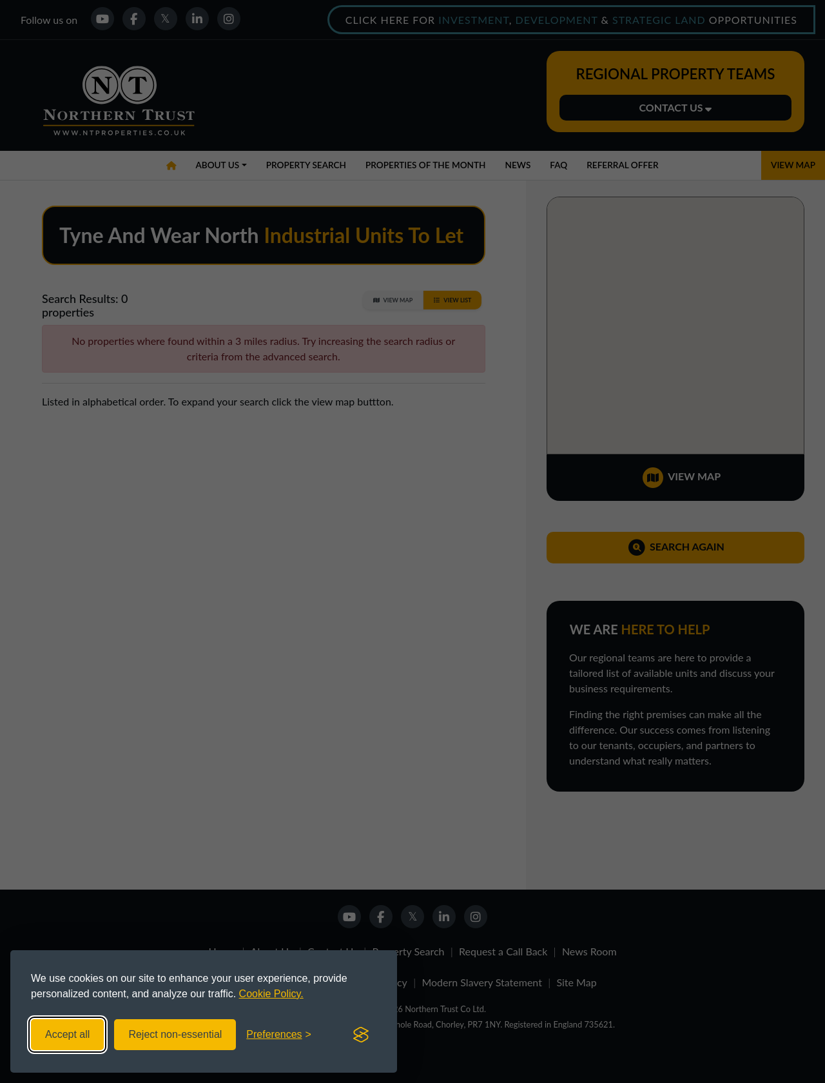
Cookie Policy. (271, 993)
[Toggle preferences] (278, 1034)
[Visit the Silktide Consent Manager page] (360, 1034)
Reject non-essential (175, 1034)
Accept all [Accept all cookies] (67, 1034)
